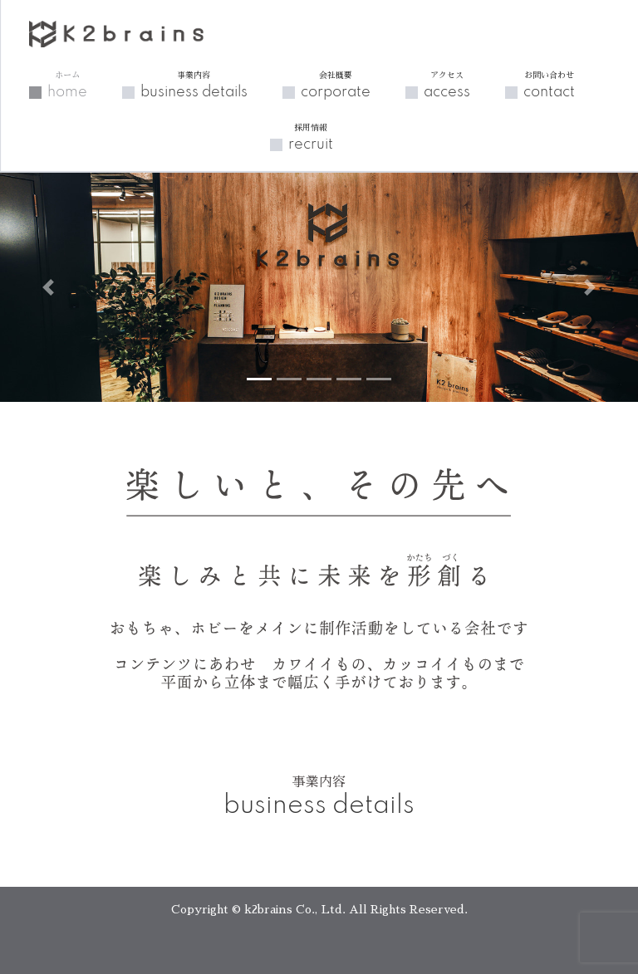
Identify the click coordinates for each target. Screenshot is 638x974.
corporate (336, 85)
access (447, 85)
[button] (48, 287)
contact (549, 85)
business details (194, 85)
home (67, 85)
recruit (310, 137)
